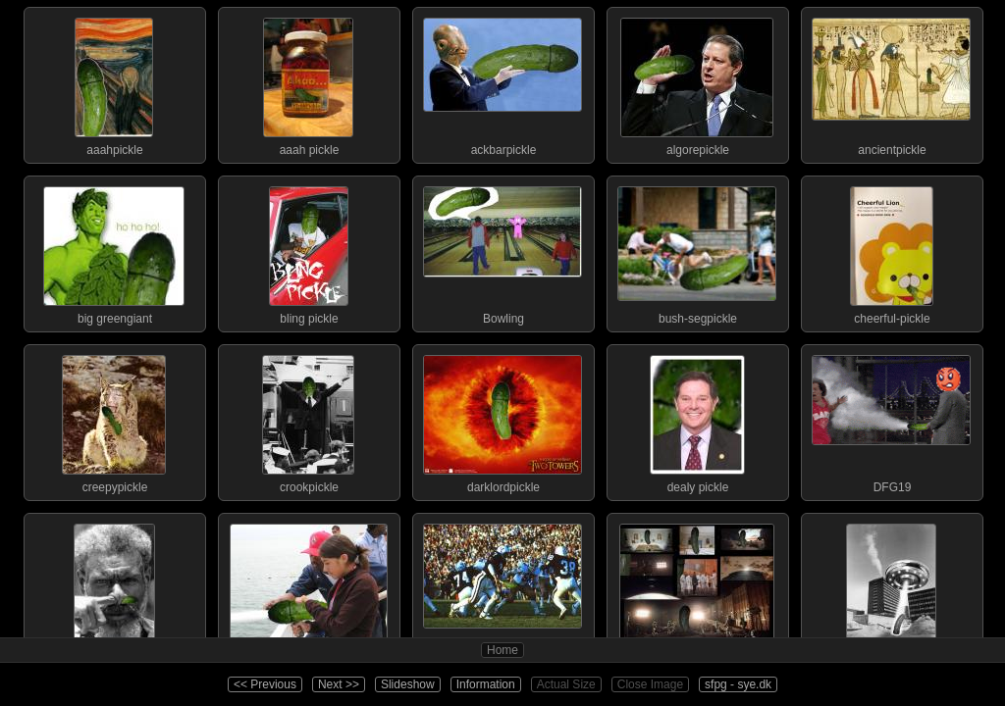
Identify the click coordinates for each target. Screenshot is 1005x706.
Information (485, 684)
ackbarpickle (502, 82)
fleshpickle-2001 (697, 588)
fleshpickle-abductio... (891, 588)
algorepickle (697, 82)
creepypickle (114, 419)
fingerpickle (114, 588)
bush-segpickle (697, 251)
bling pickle (308, 251)
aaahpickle (114, 82)
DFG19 (891, 419)
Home (502, 650)
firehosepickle (308, 588)
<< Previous (265, 684)
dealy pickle (697, 419)
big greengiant (114, 251)
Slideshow (408, 684)
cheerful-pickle (891, 251)
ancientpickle (891, 82)
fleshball (502, 588)
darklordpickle (502, 419)
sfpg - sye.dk (738, 684)
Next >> (338, 684)
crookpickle (308, 419)
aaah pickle (308, 82)
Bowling (502, 251)
